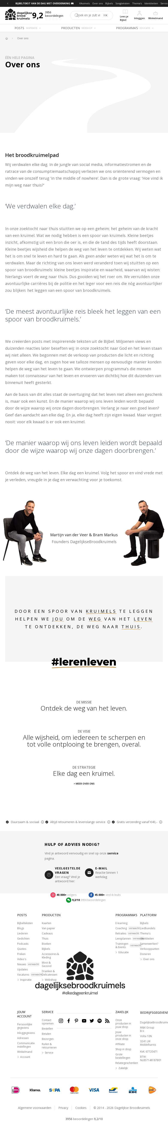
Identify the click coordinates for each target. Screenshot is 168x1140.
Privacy (63, 1108)
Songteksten (122, 3)
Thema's (137, 3)
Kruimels (84, 3)
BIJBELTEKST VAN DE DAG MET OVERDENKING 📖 (44, 3)
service (112, 853)
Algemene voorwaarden (34, 1108)
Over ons (97, 3)
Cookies (80, 1108)
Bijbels (109, 3)
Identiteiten (151, 3)
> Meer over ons (84, 783)
